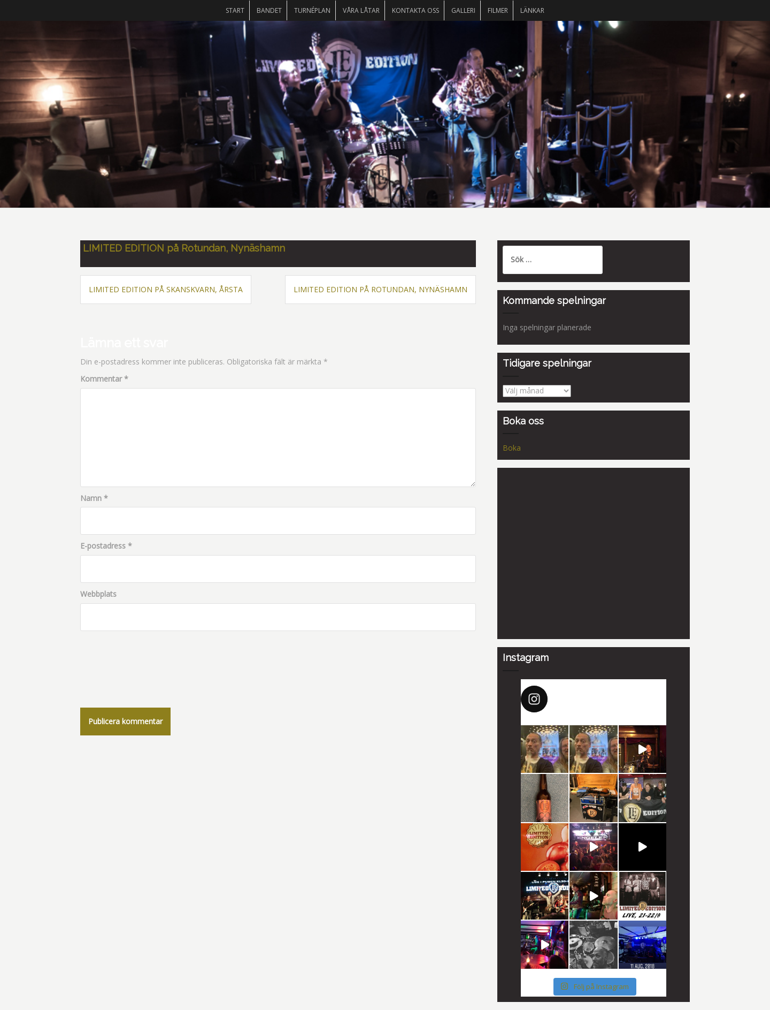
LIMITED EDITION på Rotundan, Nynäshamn (380, 289)
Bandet (269, 10)
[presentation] (161, 663)
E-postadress (106, 546)
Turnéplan (312, 10)
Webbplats (98, 594)
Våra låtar (361, 10)
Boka (512, 448)
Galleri (463, 10)
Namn (94, 498)
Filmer (498, 10)
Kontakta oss (415, 10)
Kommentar (104, 379)
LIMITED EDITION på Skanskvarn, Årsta (166, 289)
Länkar (532, 10)
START (235, 10)
